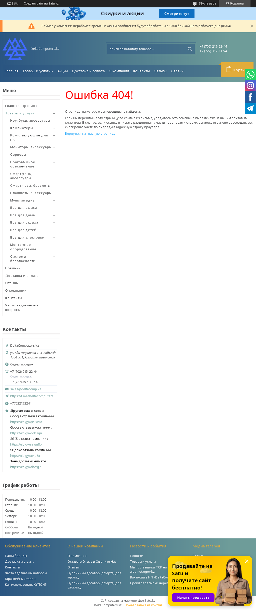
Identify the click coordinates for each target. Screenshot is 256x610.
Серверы (18, 154)
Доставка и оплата (88, 71)
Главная (11, 71)
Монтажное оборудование (23, 246)
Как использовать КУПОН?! (26, 584)
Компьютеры (21, 128)
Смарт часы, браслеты (30, 185)
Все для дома (22, 215)
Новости (136, 555)
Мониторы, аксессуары (31, 147)
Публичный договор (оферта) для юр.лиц (94, 575)
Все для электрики (27, 237)
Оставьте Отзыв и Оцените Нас (92, 561)
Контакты (141, 71)
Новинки (13, 268)
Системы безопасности (23, 258)
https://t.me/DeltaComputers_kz (33, 396)
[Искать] (190, 49)
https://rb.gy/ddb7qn (26, 433)
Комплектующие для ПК (29, 137)
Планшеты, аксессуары (31, 192)
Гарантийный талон (20, 578)
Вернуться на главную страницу (90, 133)
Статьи (177, 71)
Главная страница (21, 105)
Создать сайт (33, 3)
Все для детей (23, 230)
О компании (119, 71)
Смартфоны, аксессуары (21, 175)
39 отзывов (207, 3)
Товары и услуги (36, 71)
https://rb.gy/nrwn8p (26, 444)
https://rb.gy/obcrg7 (25, 467)
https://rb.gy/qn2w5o (26, 422)
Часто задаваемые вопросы (22, 307)
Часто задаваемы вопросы (26, 573)
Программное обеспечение (22, 164)
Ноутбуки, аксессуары (30, 120)
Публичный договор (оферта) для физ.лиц (94, 585)
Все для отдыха (24, 222)
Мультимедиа (22, 200)
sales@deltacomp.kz (25, 389)
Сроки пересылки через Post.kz (155, 583)
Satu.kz (150, 600)
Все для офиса (23, 207)
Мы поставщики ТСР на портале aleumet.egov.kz (155, 569)
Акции (63, 71)
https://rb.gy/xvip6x (25, 456)
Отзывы (160, 71)
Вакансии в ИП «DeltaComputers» (156, 577)
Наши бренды (16, 555)
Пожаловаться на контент (143, 605)
